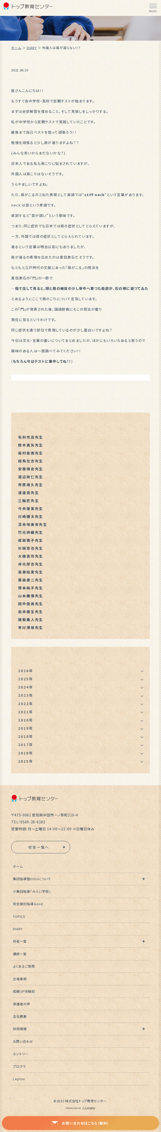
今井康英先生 (30, 508)
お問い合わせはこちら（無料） (80, 1123)
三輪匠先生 (28, 500)
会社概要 (20, 1016)
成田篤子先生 (30, 540)
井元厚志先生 (30, 564)
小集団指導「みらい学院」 (32, 891)
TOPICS (19, 916)
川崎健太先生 (30, 516)
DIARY (32, 47)
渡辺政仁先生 (30, 476)
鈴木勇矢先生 (30, 445)
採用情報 (20, 1028)
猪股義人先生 (30, 619)
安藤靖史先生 (30, 468)
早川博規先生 (30, 627)
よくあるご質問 (24, 966)
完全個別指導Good (28, 903)
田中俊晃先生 (30, 603)
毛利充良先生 (30, 437)
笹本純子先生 (30, 587)
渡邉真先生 (28, 492)
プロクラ (19, 1066)
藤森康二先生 (30, 579)
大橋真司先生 (30, 556)
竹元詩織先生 (30, 532)
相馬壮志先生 (30, 460)
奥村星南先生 (30, 452)
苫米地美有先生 (32, 524)
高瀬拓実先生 (30, 571)
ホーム (16, 47)
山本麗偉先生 (30, 595)
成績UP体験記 (24, 991)
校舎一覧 (20, 941)
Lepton (19, 1078)
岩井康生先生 (30, 611)
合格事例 (20, 979)
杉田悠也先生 (30, 548)
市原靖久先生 (30, 484)
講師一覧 (20, 954)
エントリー (21, 1053)
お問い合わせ (23, 1041)
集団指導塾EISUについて (32, 878)
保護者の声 (21, 1004)
